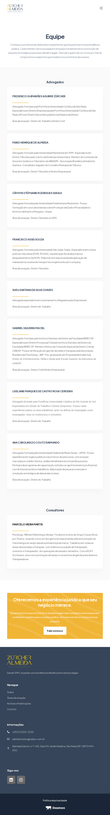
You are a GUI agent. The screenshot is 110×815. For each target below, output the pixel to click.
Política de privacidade (55, 800)
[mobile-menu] (99, 8)
